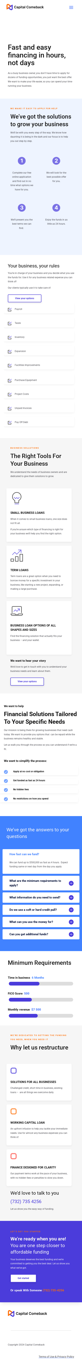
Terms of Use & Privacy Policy (56, 1356)
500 (26, 993)
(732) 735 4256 (25, 1201)
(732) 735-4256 (53, 1290)
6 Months (38, 977)
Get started (23, 1278)
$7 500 (36, 1009)
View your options (24, 298)
